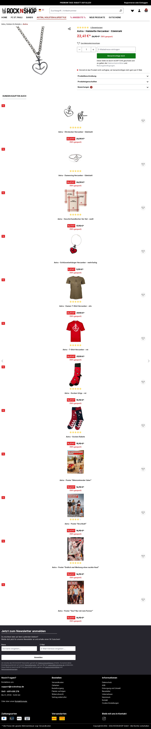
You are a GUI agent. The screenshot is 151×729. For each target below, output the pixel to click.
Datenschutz (107, 682)
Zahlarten (55, 685)
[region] (38, 51)
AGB (103, 685)
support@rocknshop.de (56, 665)
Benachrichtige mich (116, 56)
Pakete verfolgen (59, 691)
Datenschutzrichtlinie (116, 63)
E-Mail (42, 645)
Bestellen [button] (57, 677)
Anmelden (38, 657)
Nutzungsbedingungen (106, 66)
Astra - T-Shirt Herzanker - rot (75, 350)
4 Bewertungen (96, 28)
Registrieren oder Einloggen (136, 3)
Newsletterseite (30, 665)
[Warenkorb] (146, 11)
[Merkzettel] (132, 11)
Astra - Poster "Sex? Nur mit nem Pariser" (75, 611)
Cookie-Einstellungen (110, 703)
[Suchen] (120, 10)
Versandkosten (58, 682)
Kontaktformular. (21, 701)
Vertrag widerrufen (59, 697)
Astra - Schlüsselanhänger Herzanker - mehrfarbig (75, 262)
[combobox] (86, 10)
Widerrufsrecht (57, 694)
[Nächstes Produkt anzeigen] (2, 361)
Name (3, 645)
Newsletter (106, 691)
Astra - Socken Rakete (75, 437)
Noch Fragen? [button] (8, 677)
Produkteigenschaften (113, 81)
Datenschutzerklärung (45, 663)
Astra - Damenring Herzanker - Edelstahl (75, 175)
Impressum (106, 697)
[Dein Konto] (139, 11)
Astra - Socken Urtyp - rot (75, 393)
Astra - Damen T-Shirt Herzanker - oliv (75, 306)
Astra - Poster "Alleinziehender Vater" (75, 480)
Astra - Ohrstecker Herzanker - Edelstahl (75, 132)
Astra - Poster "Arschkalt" (75, 524)
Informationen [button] (109, 677)
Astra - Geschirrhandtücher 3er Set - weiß (75, 219)
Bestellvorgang (58, 688)
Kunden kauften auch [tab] (14, 96)
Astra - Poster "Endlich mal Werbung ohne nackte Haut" (75, 567)
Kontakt (105, 700)
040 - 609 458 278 (10, 691)
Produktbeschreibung (113, 76)
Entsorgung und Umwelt (111, 688)
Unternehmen (107, 694)
